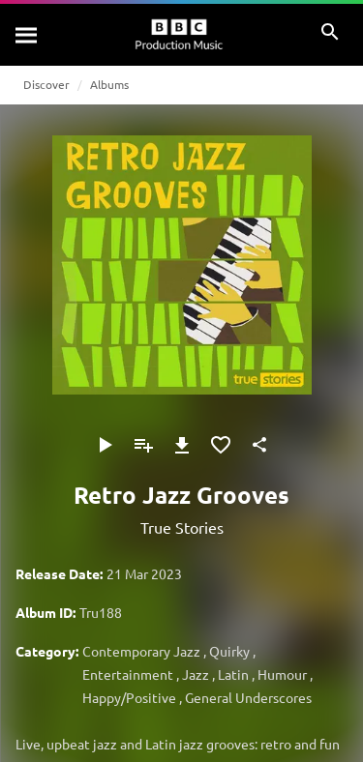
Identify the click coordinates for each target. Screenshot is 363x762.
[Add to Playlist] (143, 444)
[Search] (27, 35)
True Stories (182, 527)
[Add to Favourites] (220, 444)
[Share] (259, 444)
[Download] (182, 444)
